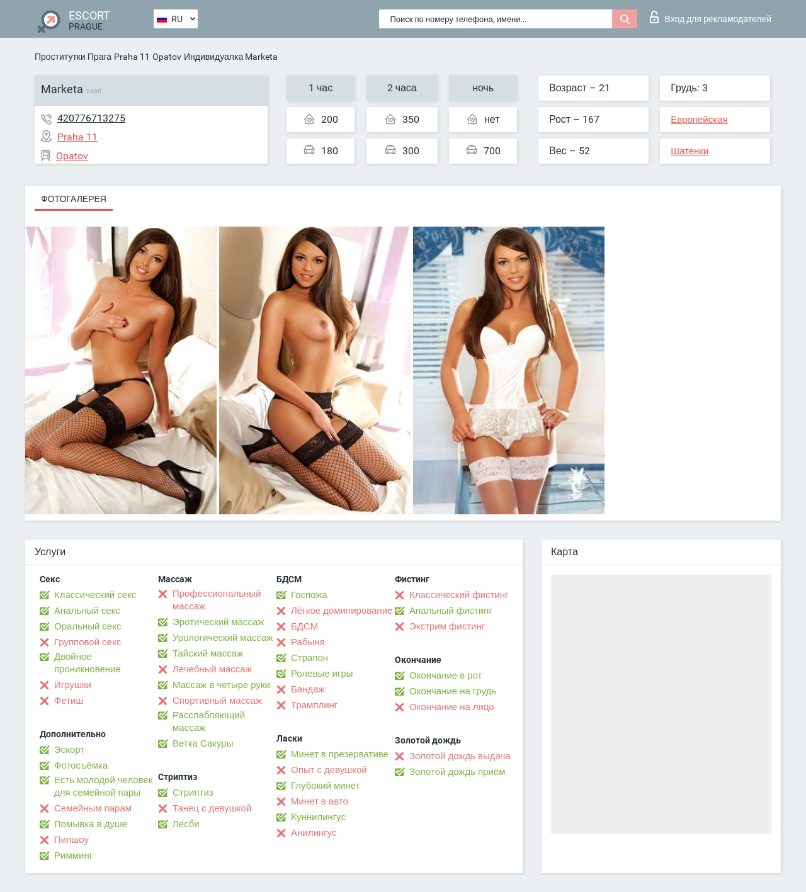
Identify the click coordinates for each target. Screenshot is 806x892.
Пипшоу (71, 839)
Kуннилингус (318, 817)
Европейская (699, 119)
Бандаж (308, 689)
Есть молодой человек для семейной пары (103, 786)
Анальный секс (87, 610)
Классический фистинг (458, 595)
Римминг (73, 855)
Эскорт (69, 749)
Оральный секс (87, 626)
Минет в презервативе (340, 754)
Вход (710, 17)
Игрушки (72, 685)
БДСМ (304, 626)
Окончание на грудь (452, 691)
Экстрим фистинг (447, 626)
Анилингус (313, 832)
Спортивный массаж (217, 700)
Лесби (186, 824)
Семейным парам (93, 808)
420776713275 (91, 118)
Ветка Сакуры (203, 743)
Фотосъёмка (81, 765)
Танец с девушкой (212, 808)
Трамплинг (314, 705)
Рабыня (308, 642)
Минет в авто (319, 801)
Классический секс (95, 595)
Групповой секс (87, 642)
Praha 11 (132, 57)
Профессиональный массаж (217, 600)
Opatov (166, 57)
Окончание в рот (445, 675)
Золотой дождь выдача (460, 756)
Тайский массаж (208, 653)
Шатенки (689, 151)
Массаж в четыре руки (221, 685)
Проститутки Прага (73, 57)
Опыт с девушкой (329, 770)
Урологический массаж (223, 637)
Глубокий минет (325, 785)
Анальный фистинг (450, 610)
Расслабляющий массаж (209, 721)
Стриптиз (193, 792)
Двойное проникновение (87, 663)
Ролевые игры (322, 673)
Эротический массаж (218, 622)
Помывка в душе (90, 824)
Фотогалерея (73, 199)
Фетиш (69, 700)
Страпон (309, 657)
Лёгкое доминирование (341, 610)
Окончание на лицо (451, 707)
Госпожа (309, 595)
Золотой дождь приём (457, 771)
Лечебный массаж (212, 669)
